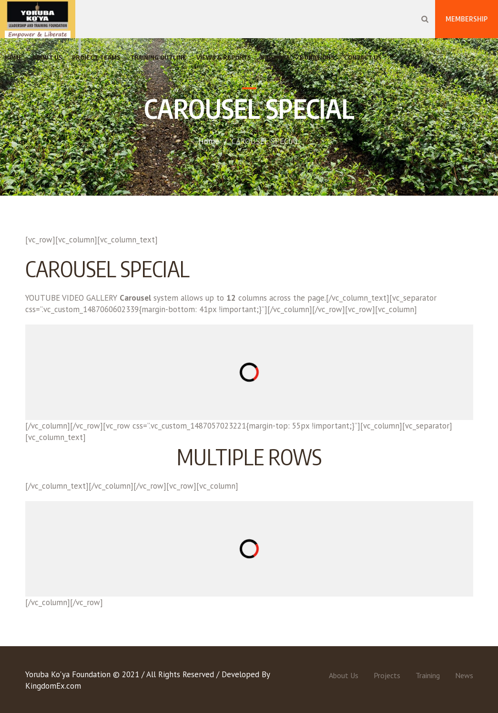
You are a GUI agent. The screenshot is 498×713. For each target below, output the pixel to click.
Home (208, 141)
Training (428, 675)
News (464, 675)
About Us (343, 675)
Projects (387, 675)
